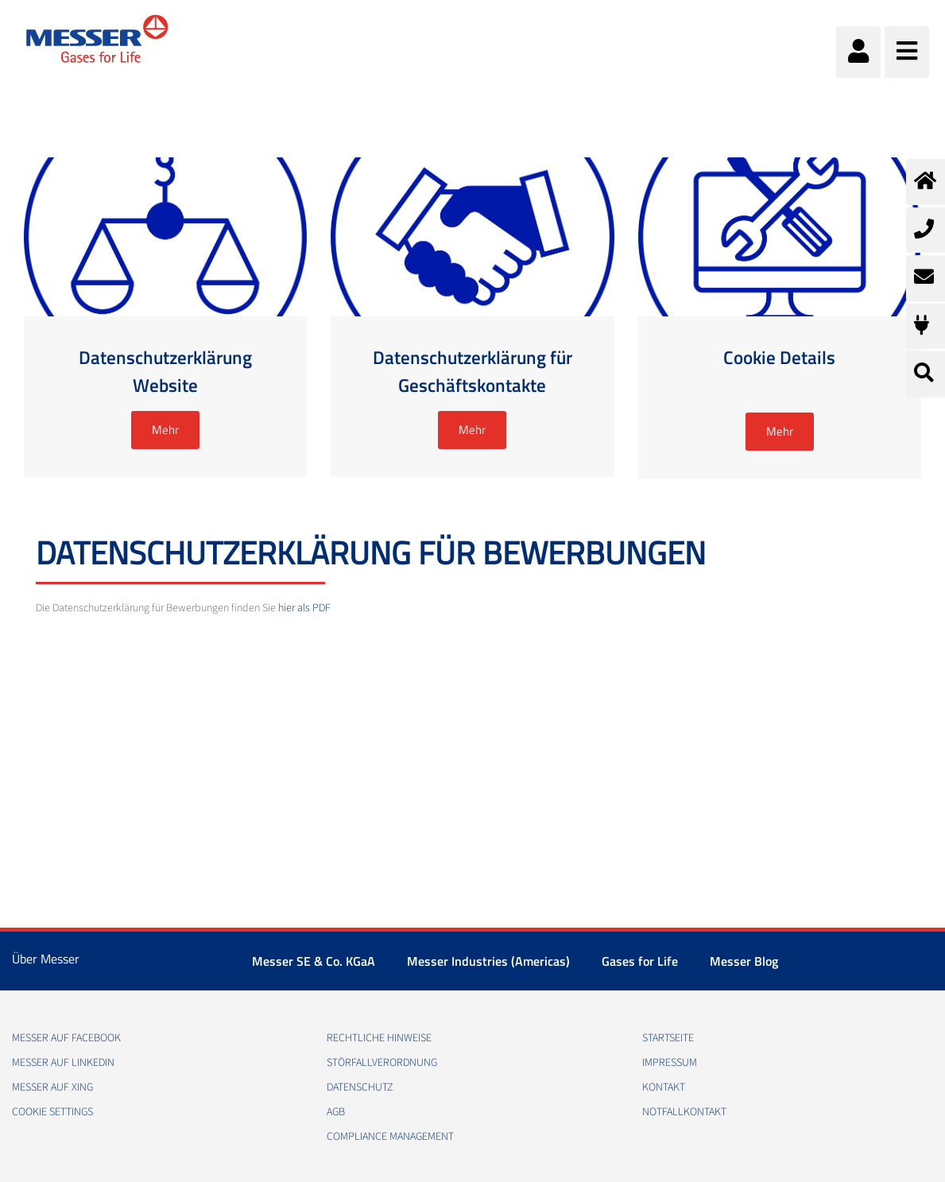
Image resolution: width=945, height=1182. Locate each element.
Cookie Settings (52, 1112)
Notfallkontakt (684, 1112)
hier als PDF (304, 608)
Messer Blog (744, 961)
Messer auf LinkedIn (63, 1063)
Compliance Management (390, 1137)
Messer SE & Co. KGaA (313, 961)
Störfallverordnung (382, 1063)
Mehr (165, 429)
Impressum (669, 1063)
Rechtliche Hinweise (379, 1038)
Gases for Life (640, 961)
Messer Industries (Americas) (488, 961)
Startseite (668, 1038)
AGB (336, 1112)
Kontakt (663, 1087)
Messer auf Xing (52, 1087)
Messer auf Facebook (66, 1038)
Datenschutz (360, 1087)
